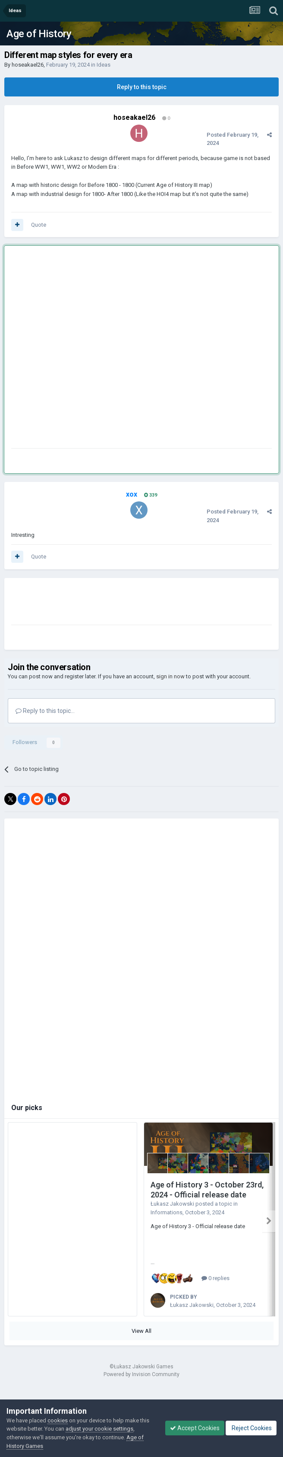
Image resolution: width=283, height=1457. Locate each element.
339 (150, 495)
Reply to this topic (142, 86)
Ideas (103, 64)
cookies (57, 1420)
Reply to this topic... (45, 710)
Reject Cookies (251, 1428)
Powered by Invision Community (141, 1374)
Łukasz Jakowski (172, 1203)
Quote (38, 224)
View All (141, 1331)
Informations (166, 1212)
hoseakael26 (28, 64)
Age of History (38, 34)
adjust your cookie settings (99, 1428)
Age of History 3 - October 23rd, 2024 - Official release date (207, 1189)
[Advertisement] (98, 348)
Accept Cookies (195, 1428)
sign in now (170, 676)
